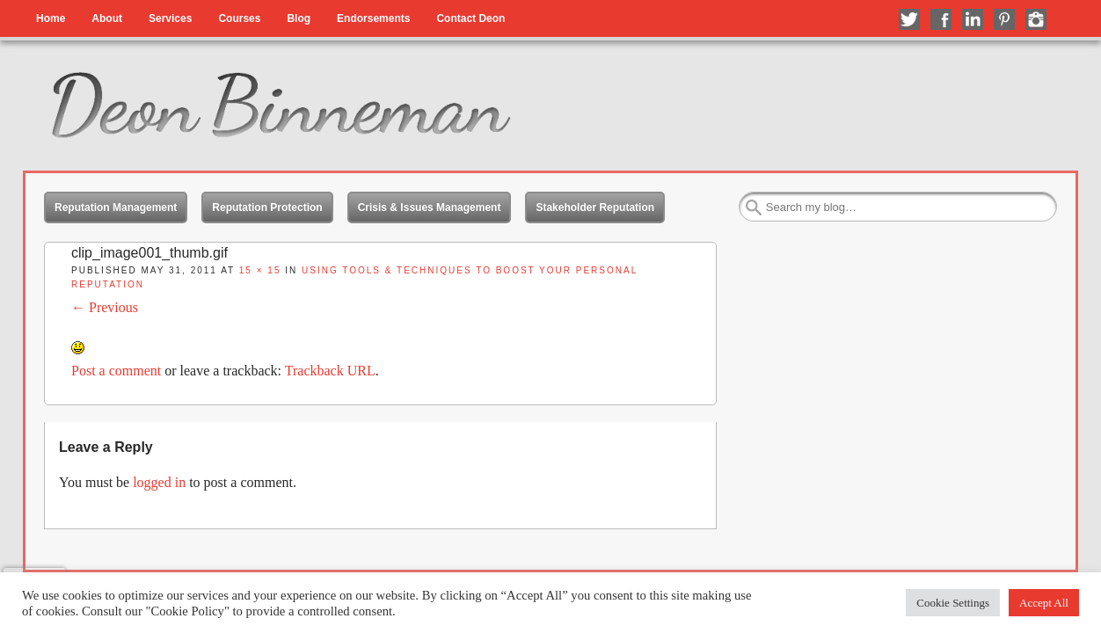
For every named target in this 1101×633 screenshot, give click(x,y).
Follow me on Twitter (909, 19)
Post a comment (116, 370)
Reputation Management (116, 207)
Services (170, 18)
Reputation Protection (267, 207)
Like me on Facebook (941, 19)
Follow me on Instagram (1035, 19)
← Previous (104, 307)
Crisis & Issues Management (429, 207)
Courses (239, 18)
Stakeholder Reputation (595, 207)
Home (50, 18)
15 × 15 (260, 270)
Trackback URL (330, 370)
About (106, 18)
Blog (298, 18)
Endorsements (373, 18)
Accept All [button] (1043, 602)
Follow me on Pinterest (1004, 19)
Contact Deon (470, 18)
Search (754, 207)
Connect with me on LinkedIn (972, 19)
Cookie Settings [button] (952, 602)
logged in (159, 482)
